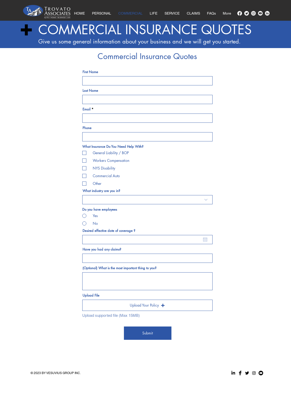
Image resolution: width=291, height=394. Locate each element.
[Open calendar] (205, 240)
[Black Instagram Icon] (254, 373)
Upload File (91, 295)
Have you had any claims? (102, 249)
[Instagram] (253, 13)
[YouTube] (261, 373)
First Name (90, 72)
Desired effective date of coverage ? (109, 230)
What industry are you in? (101, 191)
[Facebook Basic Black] (240, 373)
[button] (193, 11)
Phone (87, 128)
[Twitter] (246, 13)
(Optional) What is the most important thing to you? (119, 268)
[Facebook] (239, 13)
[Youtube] (260, 13)
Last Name (90, 90)
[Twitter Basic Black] (247, 373)
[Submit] (147, 333)
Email (86, 109)
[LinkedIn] (267, 13)
